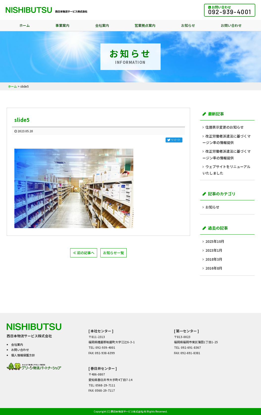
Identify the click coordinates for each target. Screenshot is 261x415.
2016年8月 (213, 268)
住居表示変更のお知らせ (224, 127)
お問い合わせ (231, 25)
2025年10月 (214, 241)
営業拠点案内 (145, 25)
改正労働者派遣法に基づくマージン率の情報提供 (227, 139)
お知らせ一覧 (113, 252)
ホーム (24, 25)
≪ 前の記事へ (83, 252)
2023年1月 (213, 250)
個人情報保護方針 (23, 355)
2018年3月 (213, 259)
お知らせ (188, 25)
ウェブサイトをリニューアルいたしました (226, 169)
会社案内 (102, 25)
